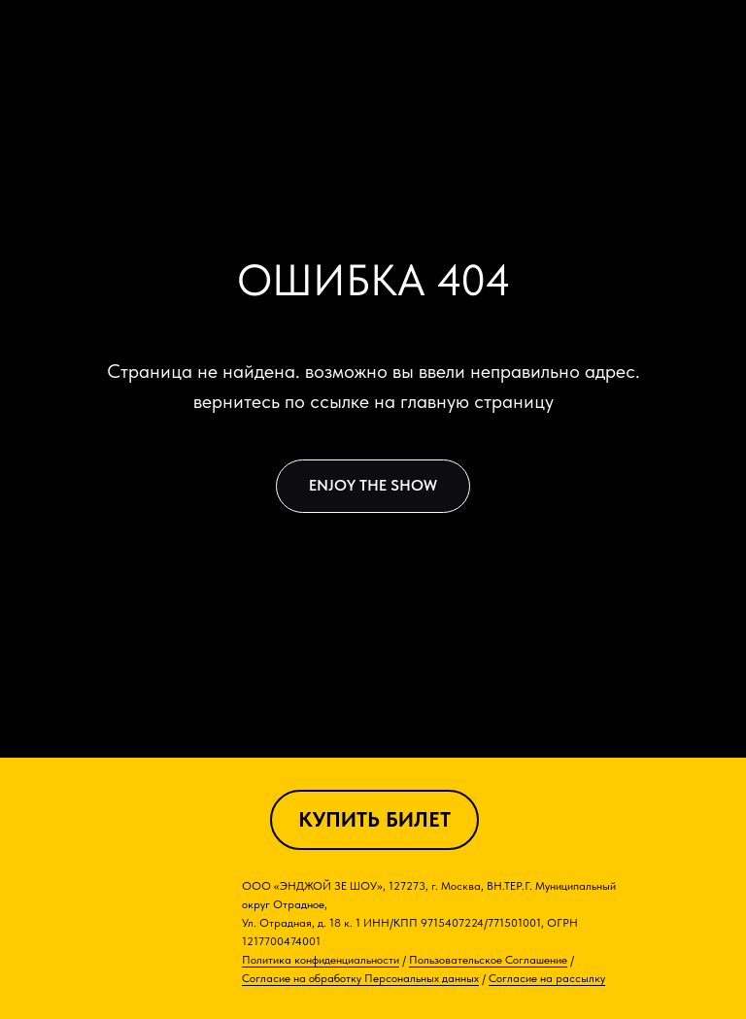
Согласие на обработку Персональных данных (360, 978)
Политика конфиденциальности (320, 960)
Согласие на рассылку (547, 978)
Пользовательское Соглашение (488, 960)
